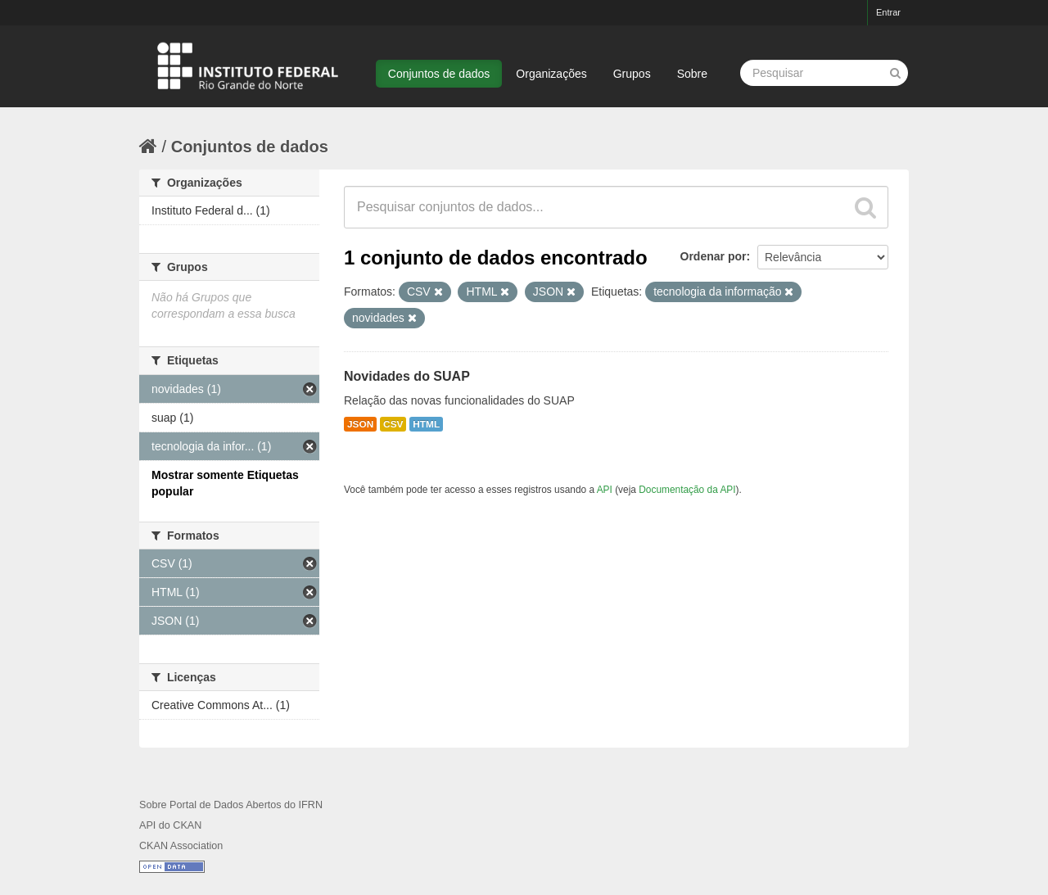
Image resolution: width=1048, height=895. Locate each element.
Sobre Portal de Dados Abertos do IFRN (231, 805)
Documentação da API (687, 489)
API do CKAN (170, 825)
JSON (360, 424)
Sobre (692, 73)
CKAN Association (181, 846)
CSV (393, 424)
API (604, 489)
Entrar (888, 12)
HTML (426, 424)
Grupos (632, 73)
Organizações (551, 73)
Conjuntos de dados (439, 73)
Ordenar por (713, 256)
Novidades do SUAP (407, 376)
